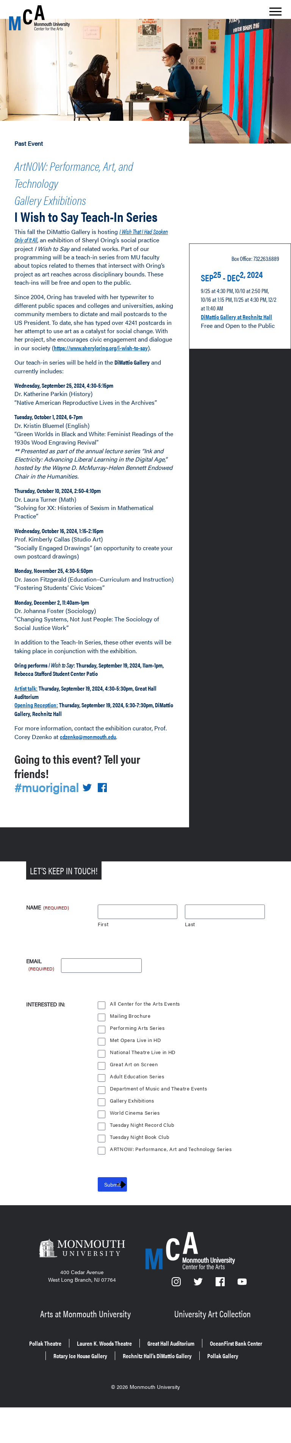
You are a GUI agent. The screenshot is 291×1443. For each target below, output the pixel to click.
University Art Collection (213, 1345)
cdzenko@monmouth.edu (98, 769)
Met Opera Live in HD (136, 1073)
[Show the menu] (275, 14)
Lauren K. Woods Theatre (135, 1372)
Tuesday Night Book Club (140, 1170)
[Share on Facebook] (107, 820)
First (103, 957)
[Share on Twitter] (92, 820)
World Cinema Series (135, 1146)
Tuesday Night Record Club (143, 1158)
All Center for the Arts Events (145, 1037)
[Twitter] (198, 1317)
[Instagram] (176, 1317)
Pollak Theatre (62, 1372)
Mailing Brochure (130, 1049)
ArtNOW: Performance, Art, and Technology (87, 170)
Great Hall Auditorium (218, 1372)
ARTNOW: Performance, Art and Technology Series (172, 1182)
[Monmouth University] (82, 1283)
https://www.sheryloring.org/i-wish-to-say (76, 363)
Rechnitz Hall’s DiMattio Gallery (117, 1393)
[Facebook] (221, 1317)
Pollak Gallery (199, 1393)
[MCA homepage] (39, 18)
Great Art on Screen (134, 1097)
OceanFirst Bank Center (101, 1383)
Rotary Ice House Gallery (188, 1383)
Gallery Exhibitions (64, 191)
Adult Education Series (137, 1109)
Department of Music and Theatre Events (159, 1122)
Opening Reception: (43, 737)
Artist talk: (29, 720)
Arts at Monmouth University (87, 1345)
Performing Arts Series (137, 1061)
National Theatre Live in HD (143, 1085)
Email (40, 994)
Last (190, 957)
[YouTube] (242, 1317)
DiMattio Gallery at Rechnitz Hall (227, 341)
